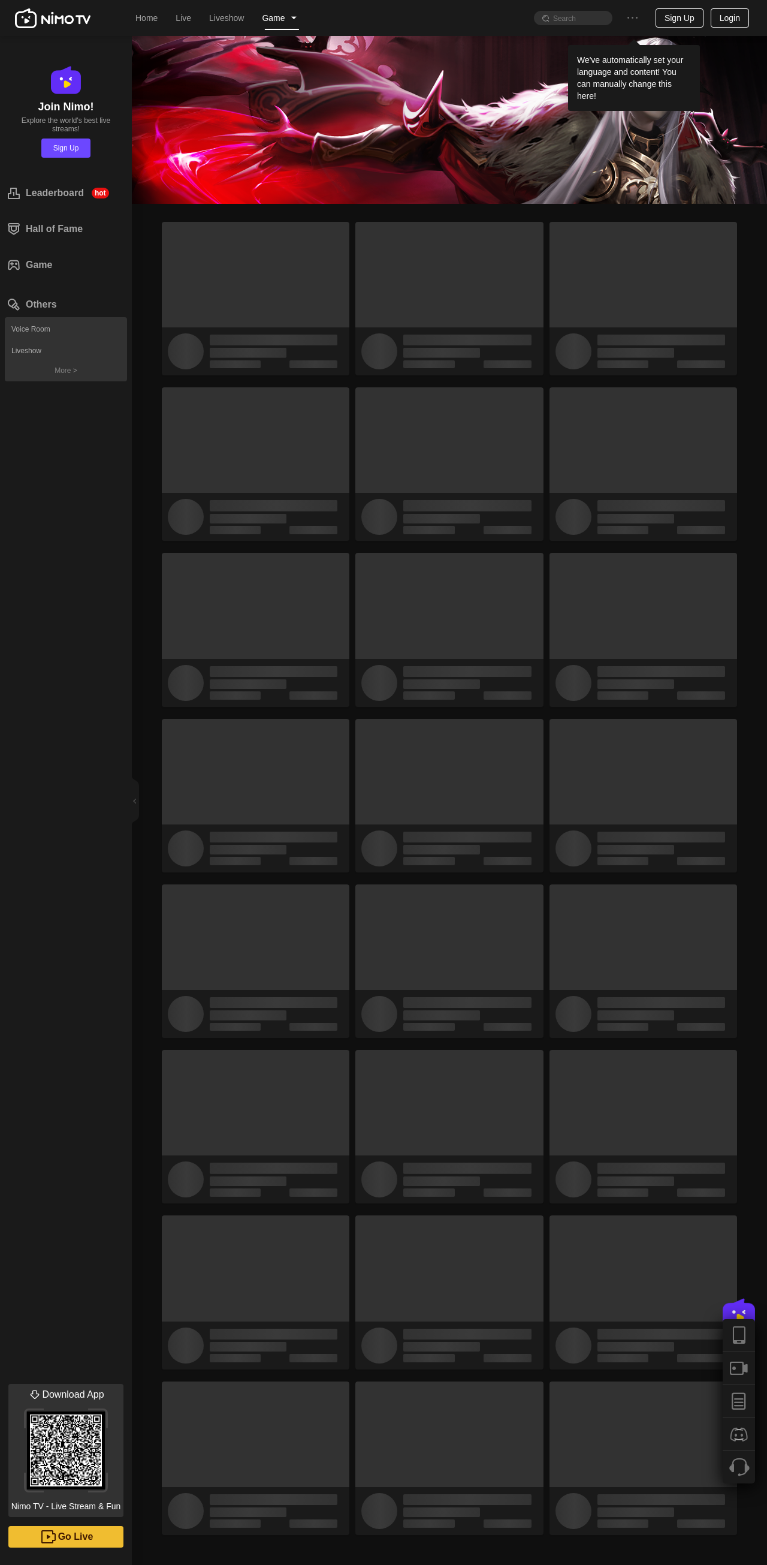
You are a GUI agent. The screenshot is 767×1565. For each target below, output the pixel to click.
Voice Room (30, 329)
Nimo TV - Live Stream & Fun (65, 1447)
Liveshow (26, 351)
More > (66, 370)
